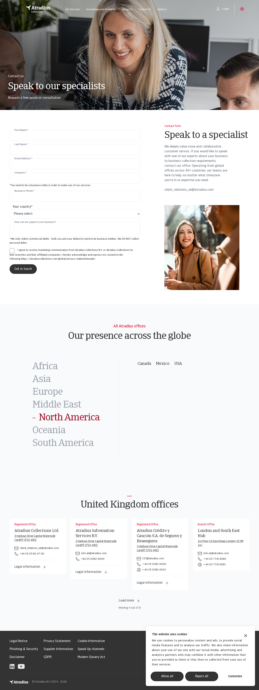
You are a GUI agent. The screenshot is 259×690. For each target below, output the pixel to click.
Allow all (167, 676)
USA (178, 364)
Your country (23, 206)
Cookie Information (91, 641)
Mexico (162, 364)
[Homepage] (38, 9)
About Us (127, 9)
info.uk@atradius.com (94, 553)
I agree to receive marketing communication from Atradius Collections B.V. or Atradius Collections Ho (75, 250)
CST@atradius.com (153, 558)
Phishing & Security (24, 649)
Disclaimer (17, 657)
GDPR (47, 657)
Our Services (72, 9)
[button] (16, 9)
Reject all (201, 676)
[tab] (75, 366)
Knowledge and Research (101, 9)
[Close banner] (245, 636)
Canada (144, 364)
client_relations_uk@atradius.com (39, 548)
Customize (235, 676)
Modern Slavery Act (91, 657)
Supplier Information (58, 649)
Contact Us (145, 9)
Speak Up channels (91, 649)
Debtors (162, 9)
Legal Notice (18, 641)
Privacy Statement (57, 641)
